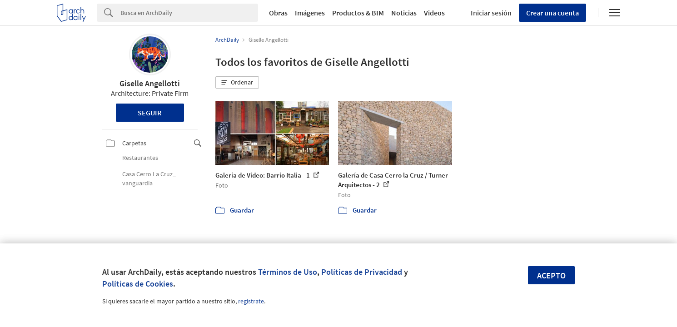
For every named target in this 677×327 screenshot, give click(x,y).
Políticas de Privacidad (361, 272)
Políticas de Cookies (137, 283)
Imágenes (310, 12)
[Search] (189, 13)
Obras (278, 12)
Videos (434, 12)
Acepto (551, 275)
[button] (237, 82)
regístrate (251, 301)
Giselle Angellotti (149, 83)
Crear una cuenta (552, 12)
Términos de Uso (287, 272)
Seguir (150, 112)
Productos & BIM (358, 12)
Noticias (404, 12)
